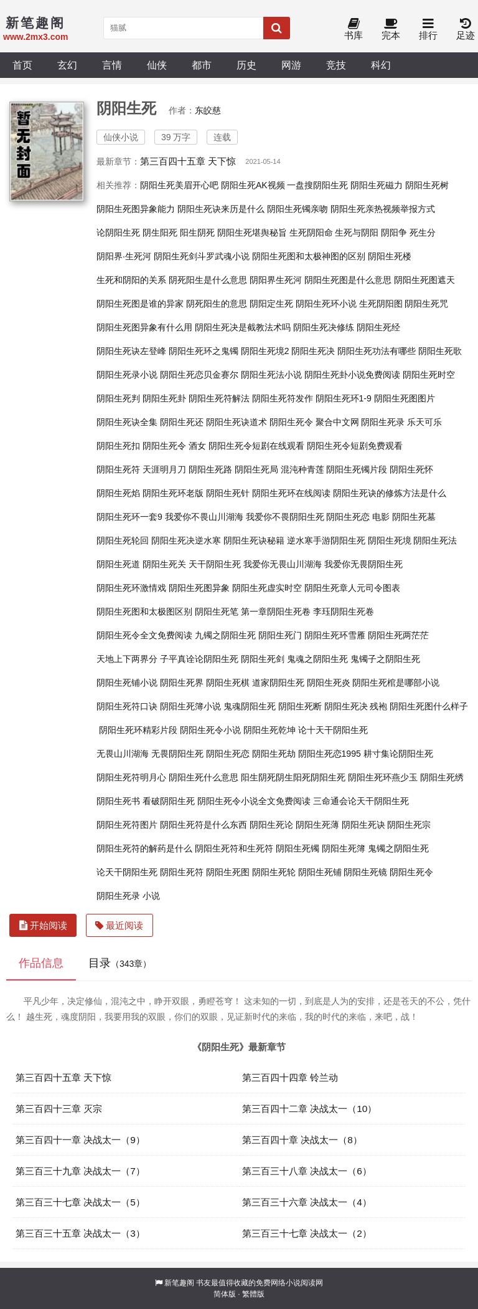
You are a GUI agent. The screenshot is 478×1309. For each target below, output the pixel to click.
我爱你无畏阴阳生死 (363, 564)
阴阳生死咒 (426, 304)
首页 (22, 64)
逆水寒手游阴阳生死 (326, 540)
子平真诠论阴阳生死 (199, 659)
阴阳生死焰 (118, 493)
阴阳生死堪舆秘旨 (252, 232)
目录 (119, 963)
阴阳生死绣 (442, 777)
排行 (428, 30)
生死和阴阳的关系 (131, 280)
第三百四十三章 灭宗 (59, 1108)
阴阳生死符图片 (126, 825)
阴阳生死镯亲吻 (297, 209)
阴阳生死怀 (411, 469)
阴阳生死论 (271, 825)
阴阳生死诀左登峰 (131, 351)
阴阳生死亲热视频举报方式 (382, 209)
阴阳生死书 (118, 801)
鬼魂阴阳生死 (249, 706)
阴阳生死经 (378, 327)
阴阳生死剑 (262, 659)
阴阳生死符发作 (282, 398)
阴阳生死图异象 (199, 588)
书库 (353, 30)
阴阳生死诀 (363, 825)
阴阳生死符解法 (219, 398)
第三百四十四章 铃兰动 (290, 1077)
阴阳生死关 (164, 564)
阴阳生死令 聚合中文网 (314, 422)
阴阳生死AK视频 (253, 185)
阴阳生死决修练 (323, 327)
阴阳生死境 (389, 540)
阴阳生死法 (435, 540)
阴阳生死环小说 (326, 304)
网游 (291, 64)
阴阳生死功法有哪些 (376, 351)
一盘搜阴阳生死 (317, 185)
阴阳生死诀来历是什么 (221, 209)
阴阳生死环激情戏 (131, 588)
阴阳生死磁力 (376, 185)
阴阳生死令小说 (210, 730)
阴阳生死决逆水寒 (186, 540)
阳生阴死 (197, 232)
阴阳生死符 (182, 872)
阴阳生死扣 (118, 446)
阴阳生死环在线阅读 (291, 493)
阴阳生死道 (118, 564)
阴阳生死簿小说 (190, 706)
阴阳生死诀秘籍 (253, 540)
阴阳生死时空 (429, 375)
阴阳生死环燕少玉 (383, 777)
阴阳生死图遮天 (424, 280)
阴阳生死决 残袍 (356, 706)
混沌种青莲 (302, 469)
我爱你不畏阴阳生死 (285, 517)
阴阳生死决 (313, 351)
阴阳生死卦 (164, 398)
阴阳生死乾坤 (269, 730)
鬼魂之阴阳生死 (317, 659)
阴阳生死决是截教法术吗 (243, 327)
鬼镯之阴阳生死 (398, 848)
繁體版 (253, 1294)
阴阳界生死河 (276, 280)
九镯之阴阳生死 (225, 635)
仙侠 (157, 64)
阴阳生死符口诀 (126, 706)
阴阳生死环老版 (173, 493)
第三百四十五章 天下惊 (188, 161)
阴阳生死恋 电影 (358, 517)
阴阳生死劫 (274, 754)
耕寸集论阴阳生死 (398, 754)
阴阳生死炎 (328, 683)
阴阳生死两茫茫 (398, 635)
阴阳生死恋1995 (329, 754)
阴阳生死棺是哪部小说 (395, 683)
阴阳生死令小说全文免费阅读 (254, 801)
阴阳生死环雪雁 (334, 635)
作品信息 (41, 963)
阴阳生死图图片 (404, 398)
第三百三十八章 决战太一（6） (307, 1171)
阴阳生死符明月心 (131, 777)
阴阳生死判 (118, 398)
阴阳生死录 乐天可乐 (401, 422)
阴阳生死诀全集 (126, 422)
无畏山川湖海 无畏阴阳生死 (150, 754)
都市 (202, 64)
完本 (391, 30)
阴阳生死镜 (365, 872)
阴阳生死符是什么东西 (203, 825)
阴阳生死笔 (216, 611)
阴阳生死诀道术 (236, 422)
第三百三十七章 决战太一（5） (80, 1202)
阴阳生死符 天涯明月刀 (141, 469)
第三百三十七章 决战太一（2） (307, 1233)
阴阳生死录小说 (126, 375)
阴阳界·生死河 (123, 256)
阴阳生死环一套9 (129, 517)
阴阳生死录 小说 (128, 896)
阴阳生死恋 (228, 754)
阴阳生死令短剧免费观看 (355, 446)
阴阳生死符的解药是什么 (144, 848)
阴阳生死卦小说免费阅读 (352, 375)
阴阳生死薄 (317, 825)
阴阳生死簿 (343, 848)
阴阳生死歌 (440, 351)
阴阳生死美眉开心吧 (179, 185)
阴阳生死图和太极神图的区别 (308, 256)
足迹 (465, 30)
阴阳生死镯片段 (356, 469)
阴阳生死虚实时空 (267, 588)
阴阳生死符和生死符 (234, 848)
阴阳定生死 (271, 304)
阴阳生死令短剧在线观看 (256, 446)
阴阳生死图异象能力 (135, 209)
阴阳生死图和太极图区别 (144, 611)
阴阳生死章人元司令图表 (352, 588)
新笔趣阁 (179, 1282)
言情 (112, 64)
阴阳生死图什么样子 (429, 706)
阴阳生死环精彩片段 (138, 730)
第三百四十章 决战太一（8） (302, 1139)
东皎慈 (208, 110)
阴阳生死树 (427, 185)
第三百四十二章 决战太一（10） (309, 1108)
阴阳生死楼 (389, 256)
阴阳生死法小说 (271, 375)
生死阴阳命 (311, 232)
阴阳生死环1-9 (344, 398)
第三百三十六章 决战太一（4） (307, 1202)
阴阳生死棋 (228, 683)
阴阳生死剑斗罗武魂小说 (202, 256)
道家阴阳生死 (278, 683)
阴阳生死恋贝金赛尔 (199, 375)
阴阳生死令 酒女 (174, 446)
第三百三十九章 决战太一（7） (80, 1171)
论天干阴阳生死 (126, 872)
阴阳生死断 (300, 706)
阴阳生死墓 (414, 517)
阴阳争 (394, 232)
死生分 (423, 232)
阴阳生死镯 (297, 848)
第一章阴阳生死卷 (276, 611)
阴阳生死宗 (409, 825)
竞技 (336, 64)
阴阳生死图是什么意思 (347, 280)
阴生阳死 (160, 232)
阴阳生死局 (256, 469)
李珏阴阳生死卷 (343, 611)
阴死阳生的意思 (216, 304)
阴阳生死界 (182, 683)
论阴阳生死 (118, 232)
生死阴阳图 (381, 304)
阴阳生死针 (228, 493)
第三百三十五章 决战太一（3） (80, 1233)
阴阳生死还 (182, 422)
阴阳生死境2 (265, 351)
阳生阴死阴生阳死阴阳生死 (293, 777)
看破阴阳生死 (169, 801)
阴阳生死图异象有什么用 (144, 327)
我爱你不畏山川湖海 (204, 517)
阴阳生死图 (228, 872)
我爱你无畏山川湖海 (282, 564)
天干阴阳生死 (215, 564)
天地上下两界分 (126, 659)
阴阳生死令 (411, 872)
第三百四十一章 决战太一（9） (80, 1139)
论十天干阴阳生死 (333, 730)
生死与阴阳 (356, 232)
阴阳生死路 (210, 469)
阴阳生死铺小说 (126, 683)
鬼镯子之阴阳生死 (385, 659)
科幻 (381, 64)
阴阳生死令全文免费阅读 (144, 635)
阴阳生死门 (280, 635)
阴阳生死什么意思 (203, 777)
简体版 (224, 1294)
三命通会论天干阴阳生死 (361, 801)
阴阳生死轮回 (122, 540)
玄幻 (67, 64)
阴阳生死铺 (320, 872)
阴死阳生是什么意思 (208, 280)
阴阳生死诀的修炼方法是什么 (389, 493)
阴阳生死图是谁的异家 (140, 304)
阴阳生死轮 (274, 872)
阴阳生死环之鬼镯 (203, 351)
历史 (246, 64)
